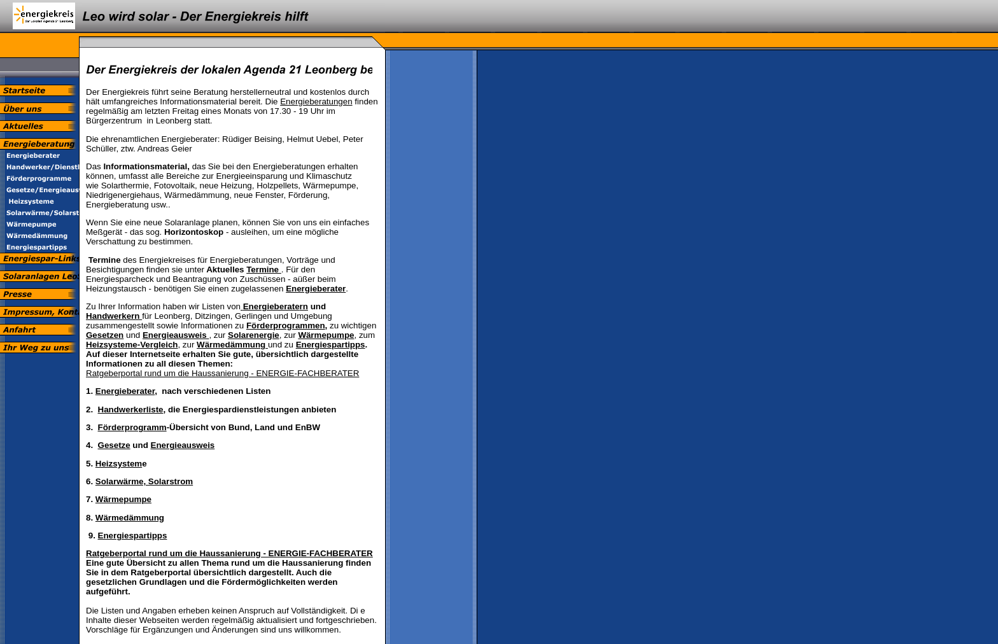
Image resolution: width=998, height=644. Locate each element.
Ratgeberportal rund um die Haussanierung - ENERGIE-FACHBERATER (222, 373)
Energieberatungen (316, 101)
